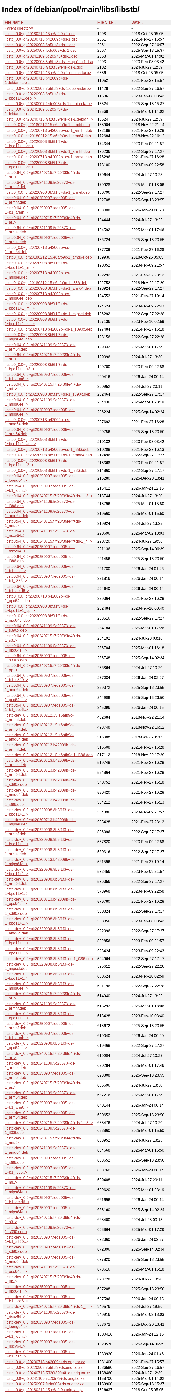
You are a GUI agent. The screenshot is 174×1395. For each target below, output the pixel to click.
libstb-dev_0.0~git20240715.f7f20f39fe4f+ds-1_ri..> (48, 1307)
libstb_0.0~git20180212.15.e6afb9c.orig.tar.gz (44, 1390)
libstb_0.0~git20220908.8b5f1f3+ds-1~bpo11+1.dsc (49, 62)
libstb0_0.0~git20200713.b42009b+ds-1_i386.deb (47, 450)
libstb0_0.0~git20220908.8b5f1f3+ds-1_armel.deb (47, 192)
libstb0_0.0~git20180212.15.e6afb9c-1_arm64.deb (48, 136)
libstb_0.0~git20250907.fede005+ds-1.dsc (40, 50)
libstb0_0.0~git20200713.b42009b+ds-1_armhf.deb (48, 130)
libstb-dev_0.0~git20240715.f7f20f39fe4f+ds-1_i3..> (49, 1123)
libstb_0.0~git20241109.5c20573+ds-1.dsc (41, 56)
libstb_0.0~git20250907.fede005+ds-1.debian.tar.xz (48, 104)
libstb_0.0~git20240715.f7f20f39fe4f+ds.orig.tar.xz (47, 1373)
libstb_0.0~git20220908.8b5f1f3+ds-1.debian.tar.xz (48, 88)
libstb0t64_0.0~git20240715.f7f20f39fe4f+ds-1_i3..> (49, 496)
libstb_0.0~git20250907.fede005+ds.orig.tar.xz (44, 1384)
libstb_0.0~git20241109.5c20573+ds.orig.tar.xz (45, 1378)
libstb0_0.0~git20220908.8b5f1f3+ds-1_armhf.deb (47, 151)
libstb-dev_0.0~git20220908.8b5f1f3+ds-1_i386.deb (49, 959)
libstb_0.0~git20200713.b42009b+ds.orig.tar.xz (45, 1362)
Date (135, 22)
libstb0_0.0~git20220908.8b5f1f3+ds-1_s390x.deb (47, 394)
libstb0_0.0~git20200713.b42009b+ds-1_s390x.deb (49, 329)
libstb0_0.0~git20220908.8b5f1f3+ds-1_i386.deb (46, 470)
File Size (105, 22)
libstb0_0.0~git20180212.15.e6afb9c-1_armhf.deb (47, 125)
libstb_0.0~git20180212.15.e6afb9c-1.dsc (40, 34)
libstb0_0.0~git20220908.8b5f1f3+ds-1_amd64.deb (48, 455)
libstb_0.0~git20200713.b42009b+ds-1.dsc (41, 39)
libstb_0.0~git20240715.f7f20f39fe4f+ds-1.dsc (44, 67)
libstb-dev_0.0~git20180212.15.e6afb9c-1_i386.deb (49, 755)
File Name (14, 22)
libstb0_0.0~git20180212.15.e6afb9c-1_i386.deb (46, 283)
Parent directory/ (19, 28)
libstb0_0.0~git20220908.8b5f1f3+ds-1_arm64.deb (48, 288)
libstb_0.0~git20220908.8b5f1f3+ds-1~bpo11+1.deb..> (35, 96)
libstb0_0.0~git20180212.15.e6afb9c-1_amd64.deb (48, 257)
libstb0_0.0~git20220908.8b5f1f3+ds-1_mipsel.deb (48, 314)
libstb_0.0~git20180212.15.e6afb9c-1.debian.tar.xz (48, 73)
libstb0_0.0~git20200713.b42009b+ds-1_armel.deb (48, 157)
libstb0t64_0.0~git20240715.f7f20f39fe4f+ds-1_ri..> (48, 541)
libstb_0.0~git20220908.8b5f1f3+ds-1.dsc (40, 45)
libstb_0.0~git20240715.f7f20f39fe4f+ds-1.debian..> (49, 119)
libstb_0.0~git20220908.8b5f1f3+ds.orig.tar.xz (44, 1367)
